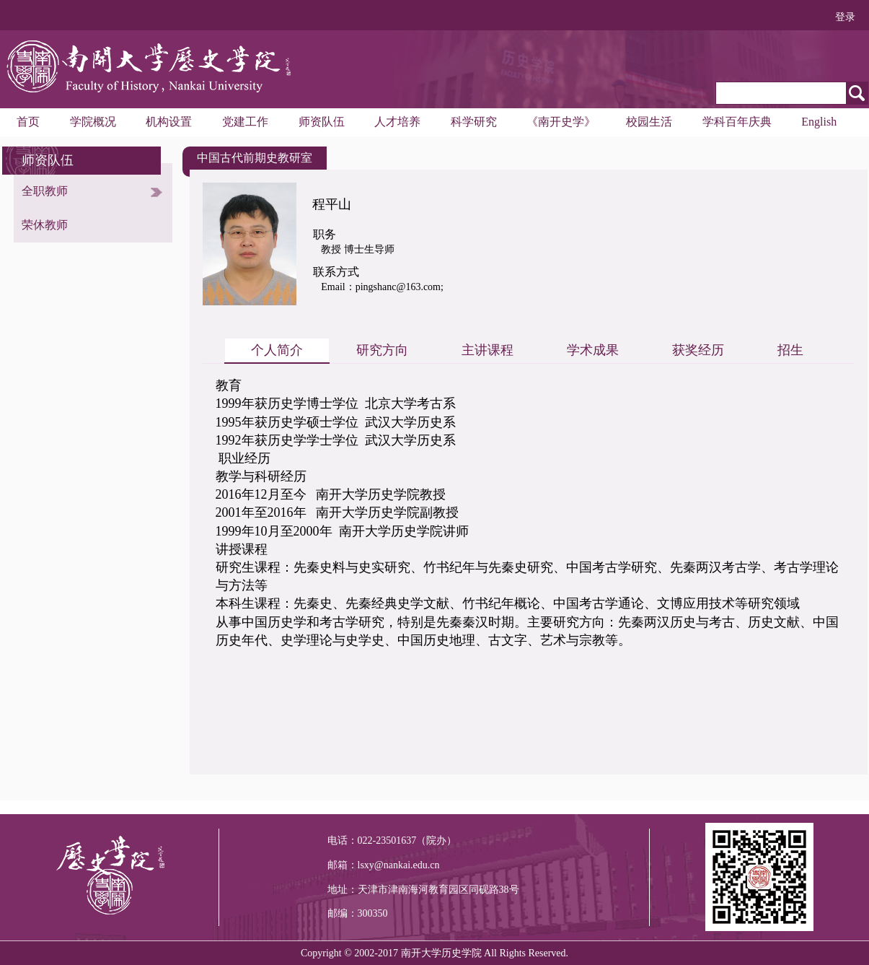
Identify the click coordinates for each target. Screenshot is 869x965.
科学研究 (474, 121)
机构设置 (169, 121)
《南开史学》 (561, 121)
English (819, 121)
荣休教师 (45, 225)
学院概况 (93, 121)
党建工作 (245, 121)
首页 (28, 121)
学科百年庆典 (737, 121)
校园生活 (649, 121)
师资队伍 (322, 121)
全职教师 (45, 191)
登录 (845, 17)
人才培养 (397, 121)
